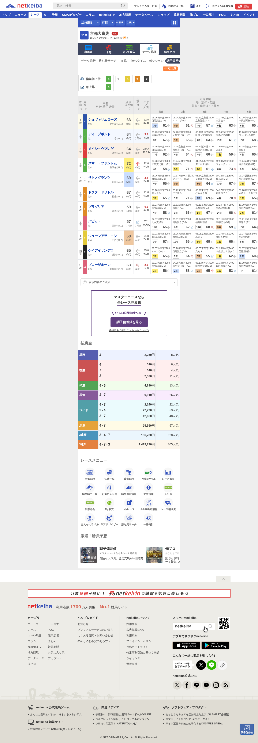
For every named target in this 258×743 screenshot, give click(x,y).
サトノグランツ (99, 177)
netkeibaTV (107, 14)
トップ (6, 14)
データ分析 (149, 49)
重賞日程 (129, 474)
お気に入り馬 (109, 489)
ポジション (156, 60)
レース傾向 (168, 474)
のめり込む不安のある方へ (94, 641)
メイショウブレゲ (101, 148)
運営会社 (131, 664)
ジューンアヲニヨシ (102, 236)
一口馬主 (209, 14)
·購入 (129, 49)
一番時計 (148, 519)
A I (46, 14)
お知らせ (83, 624)
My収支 (109, 504)
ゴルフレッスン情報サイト (122, 719)
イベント (249, 14)
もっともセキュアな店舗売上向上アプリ (197, 714)
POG (222, 14)
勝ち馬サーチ (107, 60)
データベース (144, 14)
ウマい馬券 (34, 635)
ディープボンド (99, 134)
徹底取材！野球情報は (124, 714)
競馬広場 (53, 635)
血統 (124, 60)
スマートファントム (102, 163)
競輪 (243, 6)
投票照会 (90, 504)
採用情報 (131, 624)
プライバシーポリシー (140, 641)
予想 (55, 14)
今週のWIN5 (149, 474)
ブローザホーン (99, 265)
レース (35, 14)
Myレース (129, 504)
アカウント (55, 658)
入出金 (168, 489)
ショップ (163, 14)
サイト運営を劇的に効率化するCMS (194, 723)
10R (121, 22)
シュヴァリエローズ (102, 119)
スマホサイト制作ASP (188, 719)
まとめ (234, 14)
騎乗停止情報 (129, 489)
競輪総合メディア (55, 729)
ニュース (20, 14)
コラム (90, 14)
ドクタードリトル (101, 192)
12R (129, 22)
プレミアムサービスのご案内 (95, 629)
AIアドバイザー (109, 519)
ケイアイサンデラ (101, 250)
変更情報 (148, 489)
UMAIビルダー (72, 14)
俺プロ (194, 14)
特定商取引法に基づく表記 (142, 652)
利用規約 (131, 635)
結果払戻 (169, 49)
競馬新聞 (179, 14)
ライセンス (133, 658)
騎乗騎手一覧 (89, 489)
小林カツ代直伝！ (116, 723)
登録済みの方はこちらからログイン (129, 330)
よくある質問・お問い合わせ (95, 635)
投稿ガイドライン (137, 646)
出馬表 (88, 49)
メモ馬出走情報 (148, 504)
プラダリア (96, 207)
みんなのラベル (90, 519)
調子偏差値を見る (129, 322)
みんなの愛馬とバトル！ (56, 714)
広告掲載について (137, 629)
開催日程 (90, 474)
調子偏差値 (174, 60)
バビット (94, 221)
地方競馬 (125, 14)
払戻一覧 (109, 474)
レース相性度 (168, 504)
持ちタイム (138, 60)
